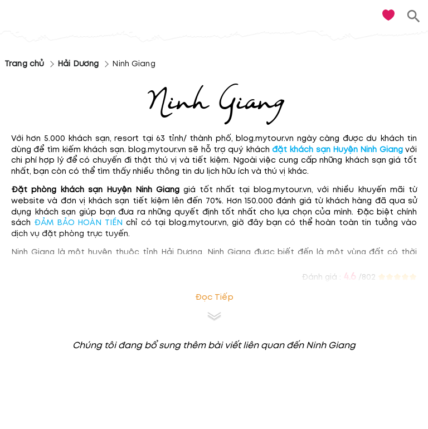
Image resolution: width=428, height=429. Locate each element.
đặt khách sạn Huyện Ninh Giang (337, 149)
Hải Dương (78, 64)
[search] (414, 16)
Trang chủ (24, 64)
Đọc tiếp (214, 297)
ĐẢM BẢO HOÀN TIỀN (78, 222)
